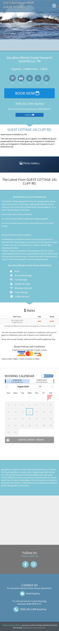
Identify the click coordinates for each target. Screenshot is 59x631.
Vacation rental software (11, 625)
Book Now (27, 93)
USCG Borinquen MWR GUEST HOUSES (18, 5)
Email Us (29, 115)
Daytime (29, 609)
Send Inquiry (29, 593)
